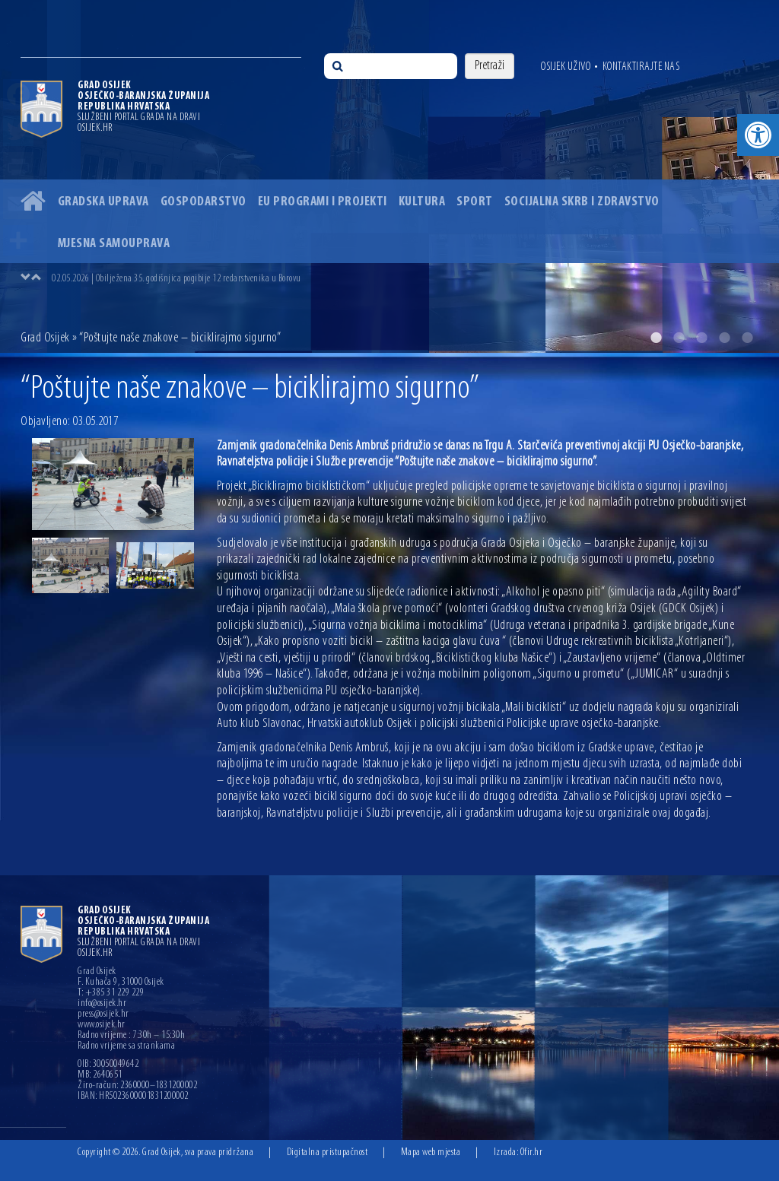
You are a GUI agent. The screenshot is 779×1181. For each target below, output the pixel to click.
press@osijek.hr (103, 1014)
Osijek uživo (565, 67)
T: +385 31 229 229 (111, 993)
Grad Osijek (45, 338)
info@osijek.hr (102, 1003)
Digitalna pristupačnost (327, 1152)
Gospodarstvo (203, 202)
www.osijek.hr (102, 1025)
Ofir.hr (531, 1152)
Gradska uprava (103, 202)
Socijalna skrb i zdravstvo (582, 202)
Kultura (422, 202)
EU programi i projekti (322, 202)
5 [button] (747, 337)
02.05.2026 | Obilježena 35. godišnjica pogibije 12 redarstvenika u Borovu (176, 278)
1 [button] (655, 337)
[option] (389, 176)
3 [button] (701, 337)
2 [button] (678, 337)
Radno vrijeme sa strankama (126, 1046)
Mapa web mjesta (431, 1152)
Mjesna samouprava (114, 244)
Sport (474, 202)
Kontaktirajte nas (641, 67)
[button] (758, 135)
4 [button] (724, 337)
